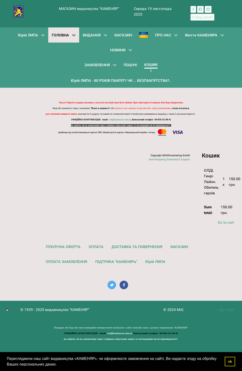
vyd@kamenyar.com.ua (120, 119)
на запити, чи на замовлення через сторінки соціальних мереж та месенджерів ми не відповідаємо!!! (121, 125)
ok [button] (230, 361)
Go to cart (226, 222)
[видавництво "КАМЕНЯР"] (18, 11)
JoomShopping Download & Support (169, 159)
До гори (225, 309)
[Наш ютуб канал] (202, 17)
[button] (58, 365)
